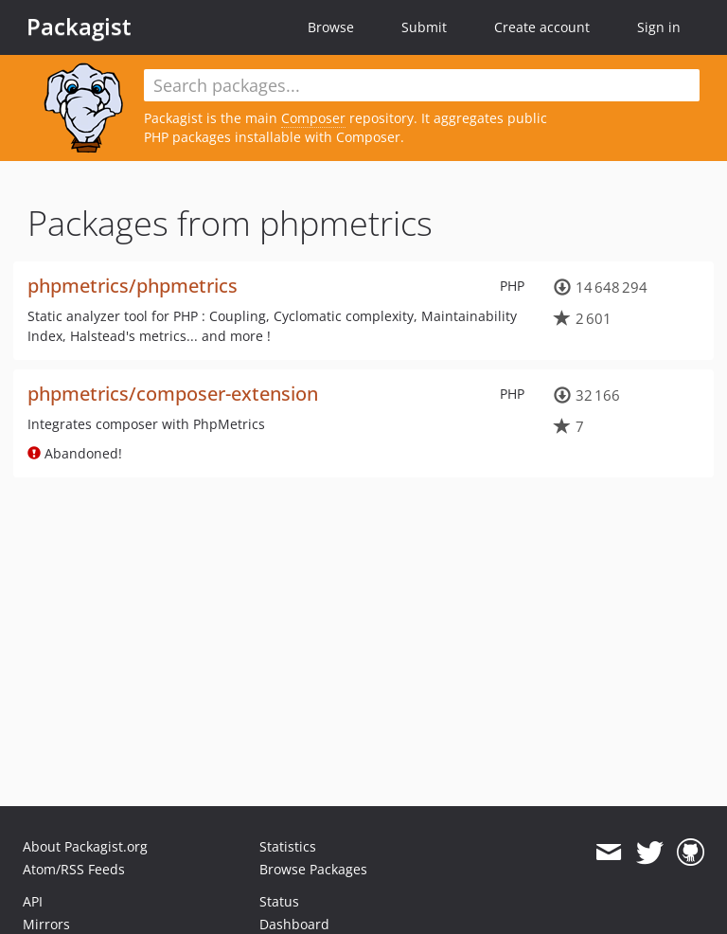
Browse (331, 27)
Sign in (659, 27)
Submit (424, 27)
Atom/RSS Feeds (74, 869)
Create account (542, 27)
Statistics (287, 846)
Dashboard (294, 924)
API (33, 901)
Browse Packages (313, 869)
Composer (313, 118)
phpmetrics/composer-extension (172, 393)
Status (279, 901)
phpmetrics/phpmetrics (132, 285)
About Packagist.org (85, 846)
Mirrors (46, 924)
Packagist (79, 26)
